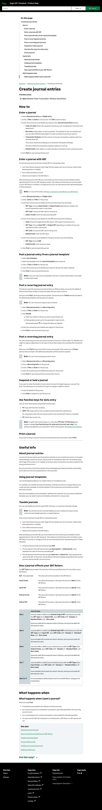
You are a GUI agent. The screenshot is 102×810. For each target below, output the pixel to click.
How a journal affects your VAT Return (38, 70)
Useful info (27, 56)
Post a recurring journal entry (35, 39)
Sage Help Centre (34, 777)
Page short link (57, 773)
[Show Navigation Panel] (98, 2)
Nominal (22, 83)
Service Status (33, 781)
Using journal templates (33, 63)
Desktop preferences (74, 427)
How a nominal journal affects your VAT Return (62, 192)
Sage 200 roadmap (35, 785)
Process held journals (28, 742)
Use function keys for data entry (36, 49)
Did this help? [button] (27, 757)
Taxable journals (30, 66)
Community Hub (34, 789)
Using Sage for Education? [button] (61, 783)
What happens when (30, 73)
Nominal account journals (36, 83)
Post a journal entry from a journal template (40, 35)
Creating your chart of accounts (32, 746)
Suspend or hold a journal (33, 46)
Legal (30, 793)
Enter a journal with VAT (32, 32)
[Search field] (51, 8)
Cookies (31, 801)
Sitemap (6, 777)
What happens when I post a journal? (37, 77)
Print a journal (29, 53)
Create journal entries (29, 22)
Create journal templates (29, 738)
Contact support (34, 773)
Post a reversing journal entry (35, 42)
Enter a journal (29, 29)
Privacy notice (33, 797)
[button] (78, 8)
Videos (5, 773)
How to (25, 25)
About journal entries (32, 59)
